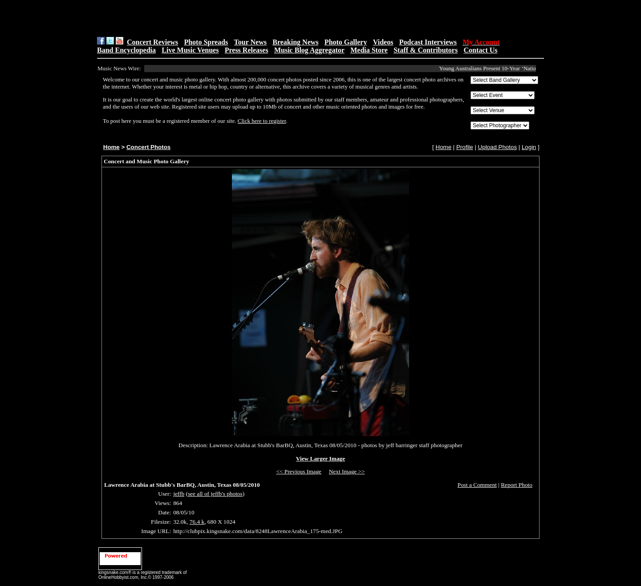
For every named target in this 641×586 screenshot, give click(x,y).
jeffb (178, 493)
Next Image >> (347, 471)
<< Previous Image (298, 471)
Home (111, 147)
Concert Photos (148, 147)
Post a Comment (477, 484)
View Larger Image (320, 458)
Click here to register (262, 120)
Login (529, 147)
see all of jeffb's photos (215, 493)
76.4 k (197, 521)
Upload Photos (497, 147)
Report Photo (516, 484)
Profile (464, 147)
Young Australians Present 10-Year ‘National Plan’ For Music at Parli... (524, 68)
